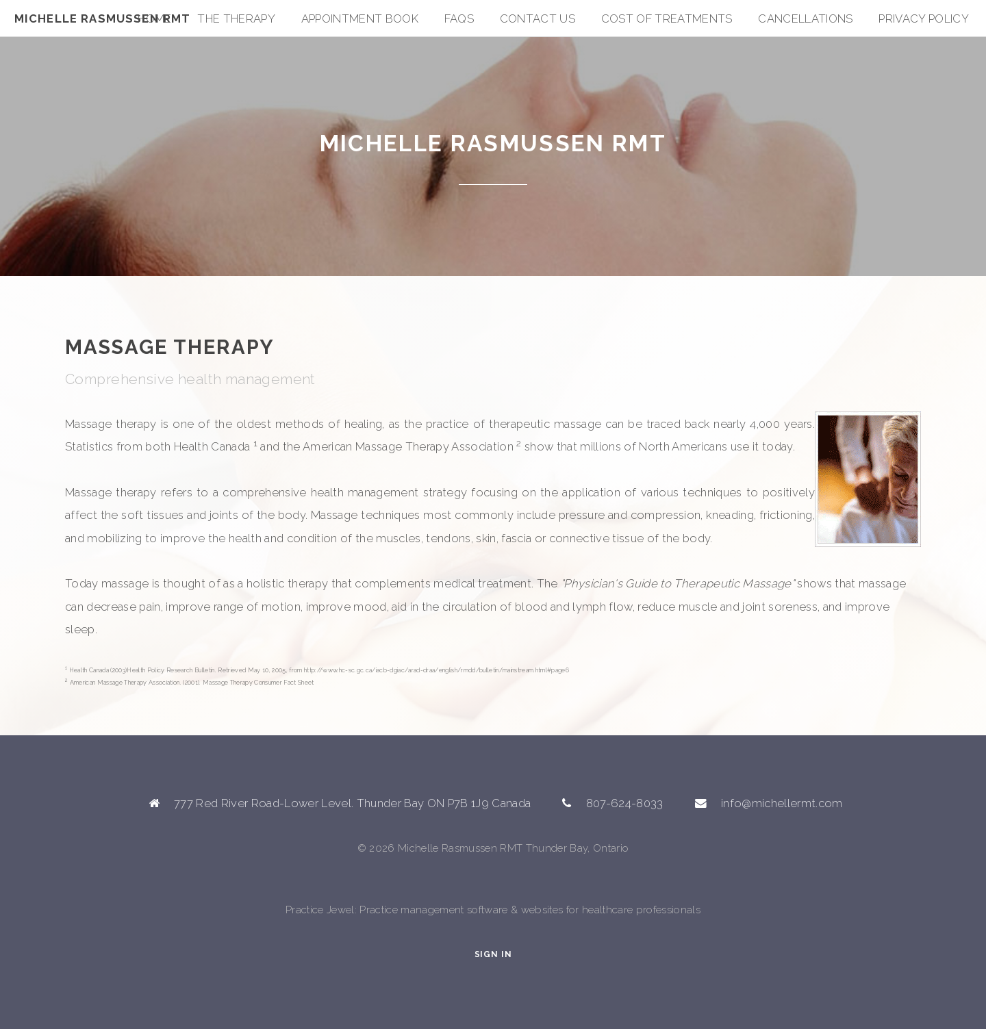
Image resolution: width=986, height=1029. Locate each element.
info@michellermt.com (782, 803)
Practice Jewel (320, 910)
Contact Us (537, 18)
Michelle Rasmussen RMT (102, 18)
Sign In (493, 954)
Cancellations (805, 18)
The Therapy (236, 18)
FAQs (459, 18)
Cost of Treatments (667, 18)
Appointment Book (359, 18)
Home (154, 18)
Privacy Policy (923, 18)
